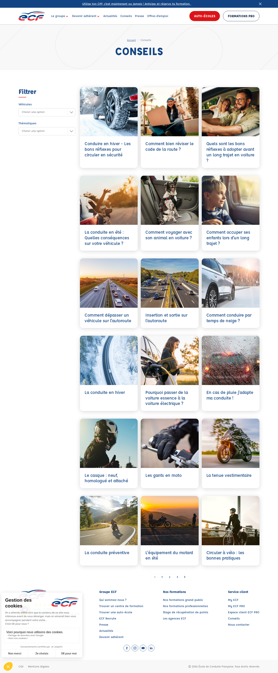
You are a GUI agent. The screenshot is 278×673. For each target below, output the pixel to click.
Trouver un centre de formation (121, 606)
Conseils (234, 618)
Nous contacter (238, 624)
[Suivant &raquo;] (184, 577)
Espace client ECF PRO (243, 612)
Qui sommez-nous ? (112, 600)
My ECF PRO (236, 606)
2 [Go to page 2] (169, 576)
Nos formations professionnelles (185, 606)
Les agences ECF (174, 618)
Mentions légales (38, 666)
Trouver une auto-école (115, 612)
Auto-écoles (204, 16)
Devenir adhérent (111, 637)
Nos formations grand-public (183, 600)
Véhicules (25, 104)
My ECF (233, 600)
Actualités (106, 631)
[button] (43, 112)
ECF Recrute (107, 618)
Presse (103, 624)
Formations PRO (241, 16)
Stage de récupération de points (185, 612)
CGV (21, 666)
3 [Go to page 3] (177, 576)
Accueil (131, 40)
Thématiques (27, 123)
